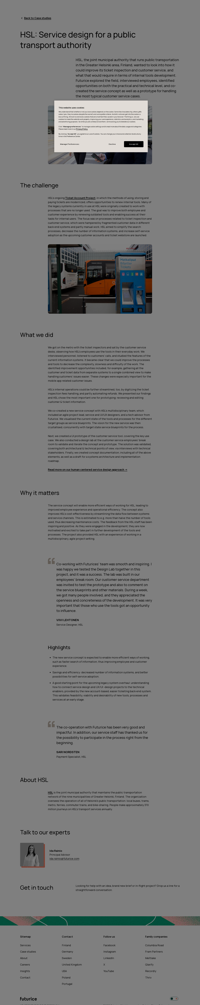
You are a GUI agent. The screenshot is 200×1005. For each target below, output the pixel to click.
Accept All (133, 144)
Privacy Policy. (82, 129)
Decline (112, 144)
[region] (101, 126)
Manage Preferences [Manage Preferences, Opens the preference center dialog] (69, 144)
